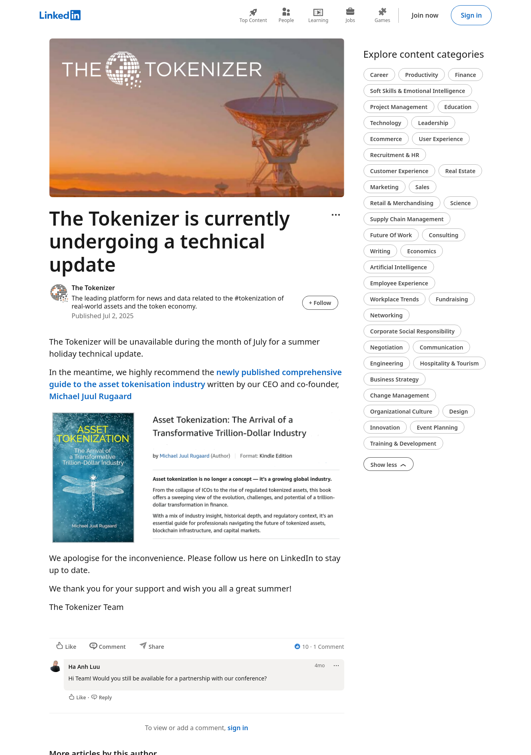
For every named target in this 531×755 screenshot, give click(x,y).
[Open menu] (335, 215)
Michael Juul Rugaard (90, 396)
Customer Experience (399, 171)
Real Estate (460, 171)
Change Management (399, 395)
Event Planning (437, 427)
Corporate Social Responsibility (412, 331)
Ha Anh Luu (84, 666)
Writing (380, 251)
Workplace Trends (394, 299)
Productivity (421, 75)
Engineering (387, 363)
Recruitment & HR (394, 155)
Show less (389, 464)
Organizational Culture (401, 411)
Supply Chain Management (407, 219)
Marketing (384, 187)
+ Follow (320, 303)
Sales (423, 187)
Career (379, 75)
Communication (441, 347)
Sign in (471, 15)
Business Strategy (394, 379)
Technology (386, 123)
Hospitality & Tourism (449, 363)
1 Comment (328, 646)
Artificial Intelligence (398, 267)
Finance (465, 75)
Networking (386, 315)
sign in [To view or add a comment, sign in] (238, 727)
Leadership (433, 123)
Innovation (385, 427)
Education (458, 107)
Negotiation (386, 347)
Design (458, 411)
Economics (421, 251)
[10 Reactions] (301, 646)
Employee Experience (399, 283)
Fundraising (452, 299)
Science (460, 203)
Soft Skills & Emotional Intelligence (417, 91)
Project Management (399, 107)
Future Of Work (391, 235)
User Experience (441, 139)
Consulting (443, 235)
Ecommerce (386, 139)
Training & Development (403, 443)
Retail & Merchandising (402, 203)
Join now (425, 15)
